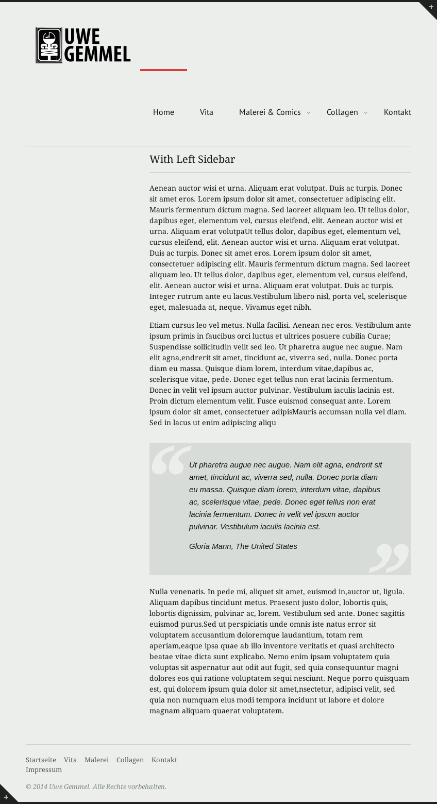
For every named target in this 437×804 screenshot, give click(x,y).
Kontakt (397, 112)
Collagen (342, 112)
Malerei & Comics (270, 112)
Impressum (44, 770)
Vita (206, 112)
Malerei (97, 760)
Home (163, 112)
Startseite (41, 760)
